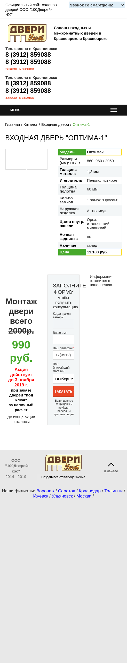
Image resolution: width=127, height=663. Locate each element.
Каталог (30, 124)
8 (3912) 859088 (28, 54)
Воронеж (45, 490)
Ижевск (40, 496)
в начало (111, 471)
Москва (83, 496)
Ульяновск (62, 496)
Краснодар (90, 490)
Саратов (66, 490)
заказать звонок (19, 69)
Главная (12, 124)
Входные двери (55, 124)
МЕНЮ (63, 111)
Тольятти (113, 490)
